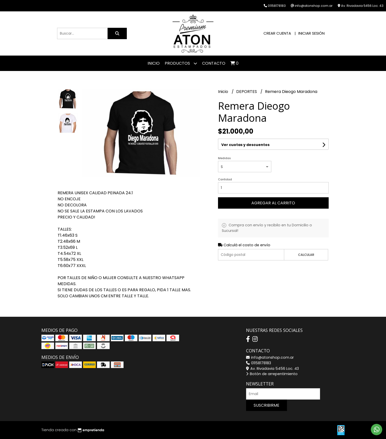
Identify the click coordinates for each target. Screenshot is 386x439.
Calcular (306, 255)
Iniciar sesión (311, 33)
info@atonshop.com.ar (270, 357)
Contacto (213, 63)
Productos (181, 63)
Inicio (154, 63)
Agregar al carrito (273, 203)
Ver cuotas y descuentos (245, 144)
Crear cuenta (277, 33)
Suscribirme (266, 405)
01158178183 (258, 362)
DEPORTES (247, 91)
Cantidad (225, 179)
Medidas (224, 158)
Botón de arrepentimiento (272, 373)
